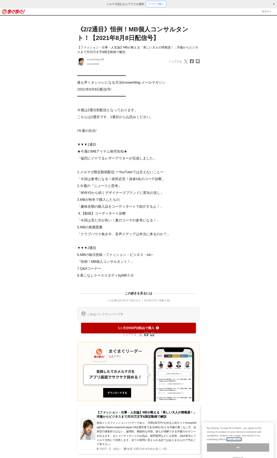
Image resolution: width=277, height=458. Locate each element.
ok (238, 451)
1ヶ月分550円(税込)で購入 (138, 328)
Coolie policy (234, 443)
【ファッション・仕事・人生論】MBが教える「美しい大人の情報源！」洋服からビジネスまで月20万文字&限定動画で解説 (146, 414)
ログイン (266, 11)
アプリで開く (156, 4)
